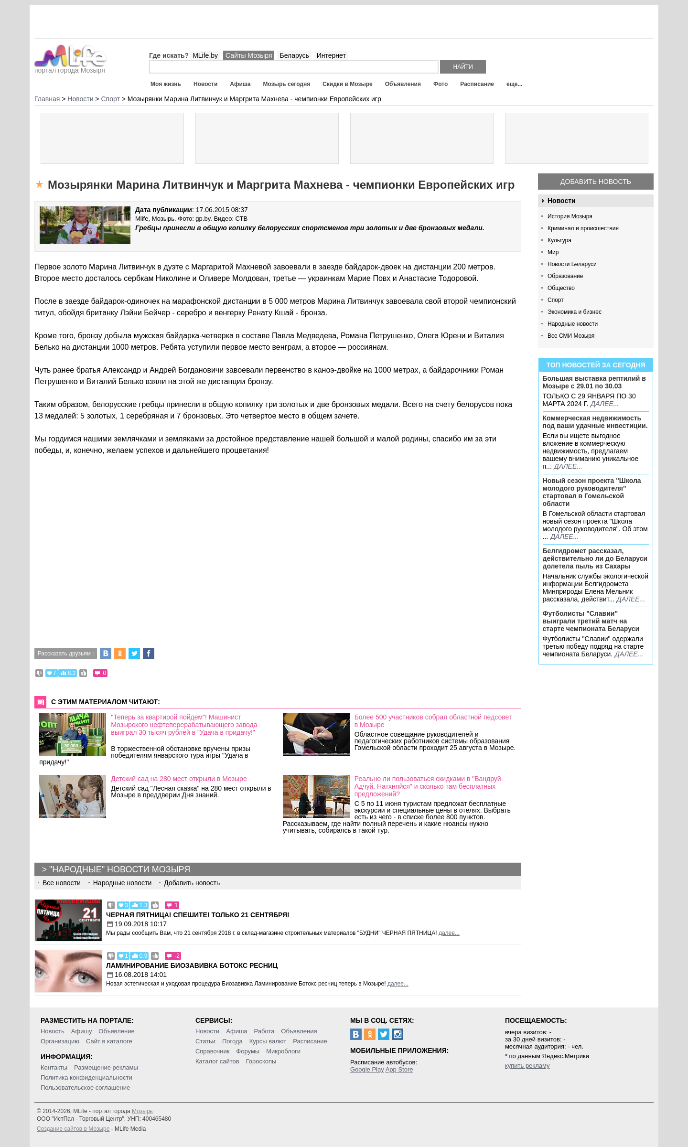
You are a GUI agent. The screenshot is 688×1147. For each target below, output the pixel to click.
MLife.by (205, 55)
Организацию (60, 1041)
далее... (605, 403)
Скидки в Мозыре (347, 84)
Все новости (62, 883)
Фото (440, 84)
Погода (232, 1041)
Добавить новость (595, 181)
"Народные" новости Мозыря (119, 869)
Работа (264, 1031)
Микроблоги (283, 1051)
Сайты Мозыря (249, 55)
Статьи (205, 1041)
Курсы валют (268, 1041)
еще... (514, 84)
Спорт (556, 300)
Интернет (331, 55)
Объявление (116, 1031)
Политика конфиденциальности (86, 1077)
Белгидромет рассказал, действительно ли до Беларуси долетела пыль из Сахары (595, 558)
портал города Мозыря (70, 67)
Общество (561, 288)
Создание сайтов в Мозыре (73, 1129)
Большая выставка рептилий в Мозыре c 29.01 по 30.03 (594, 382)
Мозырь (142, 1111)
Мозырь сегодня (287, 84)
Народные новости (573, 324)
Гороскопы (261, 1061)
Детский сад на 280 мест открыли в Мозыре (179, 779)
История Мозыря (570, 216)
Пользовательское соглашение (85, 1087)
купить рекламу (527, 1065)
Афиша (240, 84)
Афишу (81, 1031)
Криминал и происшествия (583, 228)
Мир (553, 252)
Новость (52, 1031)
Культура (559, 240)
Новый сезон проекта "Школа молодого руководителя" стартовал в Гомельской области (592, 492)
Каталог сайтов (217, 1061)
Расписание (477, 84)
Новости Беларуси (572, 264)
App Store (399, 1069)
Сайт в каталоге (109, 1041)
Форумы (247, 1051)
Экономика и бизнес (575, 312)
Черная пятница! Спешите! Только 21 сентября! (198, 915)
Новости (205, 84)
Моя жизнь (165, 84)
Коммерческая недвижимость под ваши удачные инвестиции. (595, 421)
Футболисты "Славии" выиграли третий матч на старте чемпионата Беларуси (591, 621)
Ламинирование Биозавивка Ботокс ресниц (192, 965)
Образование (565, 276)
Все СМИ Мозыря (571, 335)
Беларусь (294, 55)
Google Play (367, 1069)
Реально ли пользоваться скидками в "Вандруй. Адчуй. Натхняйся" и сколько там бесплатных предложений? (429, 786)
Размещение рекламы (106, 1067)
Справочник (212, 1051)
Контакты (54, 1067)
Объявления (403, 84)
